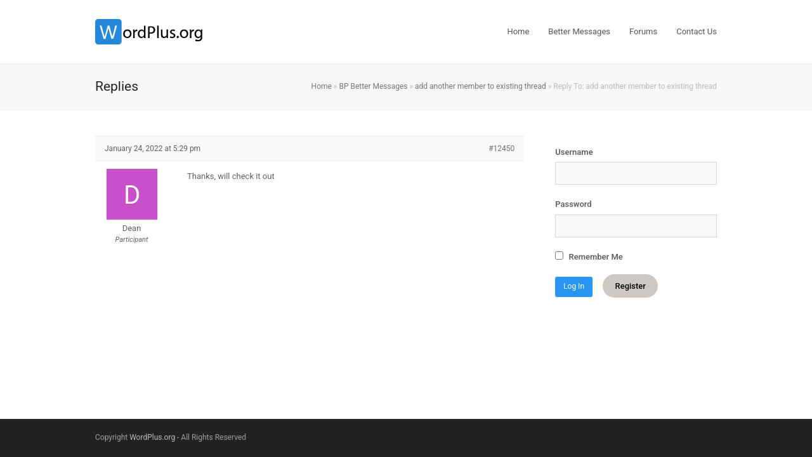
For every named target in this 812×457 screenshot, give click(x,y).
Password (573, 204)
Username (574, 152)
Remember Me (589, 256)
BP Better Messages (373, 86)
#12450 (501, 148)
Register (630, 286)
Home (321, 86)
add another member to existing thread (480, 86)
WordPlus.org (152, 437)
